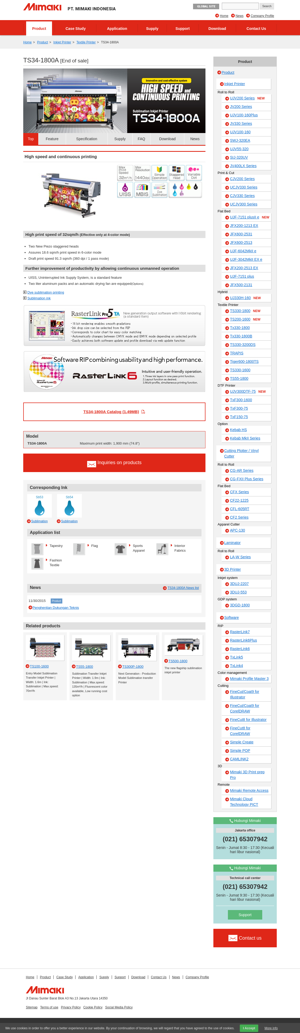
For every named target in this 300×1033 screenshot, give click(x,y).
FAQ (141, 139)
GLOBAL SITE (206, 6)
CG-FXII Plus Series (246, 479)
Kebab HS (238, 430)
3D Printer (232, 569)
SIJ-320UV (239, 157)
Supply (152, 28)
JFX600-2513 (241, 242)
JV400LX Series (243, 166)
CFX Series (239, 492)
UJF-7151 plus (242, 276)
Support (183, 28)
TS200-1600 (245, 319)
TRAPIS (236, 353)
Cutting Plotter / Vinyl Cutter (241, 453)
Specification (86, 139)
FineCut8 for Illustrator (248, 719)
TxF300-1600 (241, 400)
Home (224, 16)
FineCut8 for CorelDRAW (240, 731)
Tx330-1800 (240, 328)
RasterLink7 (240, 632)
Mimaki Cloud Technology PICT (244, 802)
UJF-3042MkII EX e (246, 259)
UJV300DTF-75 (248, 391)
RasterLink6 (240, 649)
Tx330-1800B (241, 336)
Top (31, 139)
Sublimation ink (39, 298)
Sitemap (32, 1007)
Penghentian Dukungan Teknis (55, 608)
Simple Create (242, 742)
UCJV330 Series (243, 187)
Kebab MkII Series (245, 438)
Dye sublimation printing (45, 292)
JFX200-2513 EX (244, 268)
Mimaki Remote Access (249, 790)
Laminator (232, 543)
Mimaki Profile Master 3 (249, 679)
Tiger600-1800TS (244, 361)
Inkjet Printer (62, 42)
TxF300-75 (239, 408)
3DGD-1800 (240, 605)
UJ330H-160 (245, 298)
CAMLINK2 (239, 759)
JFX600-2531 (241, 234)
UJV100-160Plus (244, 115)
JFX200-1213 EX (244, 225)
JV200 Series (241, 106)
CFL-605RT (239, 509)
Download (217, 28)
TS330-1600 (240, 370)
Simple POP (240, 750)
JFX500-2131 (241, 285)
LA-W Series (240, 557)
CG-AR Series (242, 470)
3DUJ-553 (238, 592)
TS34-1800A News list (183, 587)
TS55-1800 (239, 378)
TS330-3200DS (243, 344)
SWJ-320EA (240, 140)
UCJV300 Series (243, 204)
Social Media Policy (119, 1007)
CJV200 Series (242, 179)
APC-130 (237, 530)
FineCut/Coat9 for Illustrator (244, 694)
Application (117, 28)
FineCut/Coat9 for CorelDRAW (244, 708)
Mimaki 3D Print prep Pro (247, 775)
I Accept (249, 1028)
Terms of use (49, 1007)
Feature (52, 139)
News (239, 16)
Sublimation (39, 521)
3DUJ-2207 (239, 584)
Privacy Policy (71, 1007)
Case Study (75, 28)
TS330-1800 (245, 311)
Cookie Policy (92, 1007)
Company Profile (262, 16)
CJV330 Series (242, 196)
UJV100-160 (240, 132)
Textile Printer (86, 42)
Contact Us (256, 28)
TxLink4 (236, 666)
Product (39, 28)
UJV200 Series (247, 98)
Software (231, 617)
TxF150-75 (239, 417)
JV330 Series (241, 123)
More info (271, 1028)
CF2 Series (239, 517)
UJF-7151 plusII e (249, 217)
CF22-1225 (239, 500)
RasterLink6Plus (243, 640)
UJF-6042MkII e (243, 251)
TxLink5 (236, 657)
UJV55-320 (239, 149)
